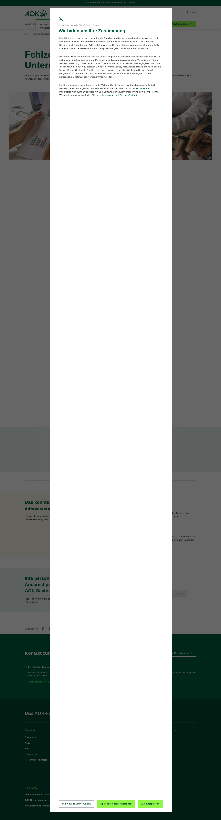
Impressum (108, 95)
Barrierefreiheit (128, 95)
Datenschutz (143, 88)
